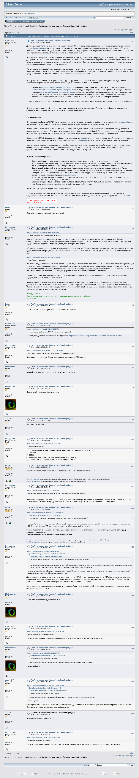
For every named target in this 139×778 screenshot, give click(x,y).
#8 (133, 387)
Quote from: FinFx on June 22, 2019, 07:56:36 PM (43, 490)
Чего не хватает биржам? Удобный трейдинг (68, 26)
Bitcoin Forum (9, 26)
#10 (132, 439)
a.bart (7, 40)
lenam (7, 207)
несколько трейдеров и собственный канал (57, 92)
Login (28, 21)
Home (10, 21)
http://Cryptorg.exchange (34, 481)
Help (16, 21)
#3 (133, 228)
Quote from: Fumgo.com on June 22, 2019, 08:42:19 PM (45, 512)
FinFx (7, 465)
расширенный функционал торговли (55, 87)
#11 (132, 466)
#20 (132, 733)
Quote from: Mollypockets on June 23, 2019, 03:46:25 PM (45, 685)
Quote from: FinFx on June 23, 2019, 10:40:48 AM (43, 551)
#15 (132, 595)
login (25, 13)
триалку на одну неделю (78, 140)
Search (22, 21)
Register (35, 21)
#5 (133, 325)
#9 (133, 420)
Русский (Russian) (30, 26)
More (41, 21)
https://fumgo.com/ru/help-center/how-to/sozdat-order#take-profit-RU (96, 336)
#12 (132, 486)
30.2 (30, 18)
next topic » (129, 30)
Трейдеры (43, 26)
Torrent (35, 18)
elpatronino (10, 367)
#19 (132, 713)
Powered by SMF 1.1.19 (57, 774)
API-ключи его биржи (123, 122)
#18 (132, 681)
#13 (132, 508)
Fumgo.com (125, 196)
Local (19, 26)
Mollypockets (10, 386)
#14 (132, 547)
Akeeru (8, 419)
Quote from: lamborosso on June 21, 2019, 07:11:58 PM (45, 350)
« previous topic (118, 30)
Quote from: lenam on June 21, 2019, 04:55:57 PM (43, 329)
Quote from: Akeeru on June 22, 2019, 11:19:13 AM (43, 444)
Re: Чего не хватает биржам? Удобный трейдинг (52, 207)
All (18, 33)
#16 (132, 627)
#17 (132, 649)
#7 (133, 367)
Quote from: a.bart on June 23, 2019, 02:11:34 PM (43, 653)
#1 (133, 41)
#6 (133, 346)
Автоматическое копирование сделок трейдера (51, 90)
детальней (71, 175)
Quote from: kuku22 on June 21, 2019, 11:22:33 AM (43, 257)
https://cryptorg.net (32, 479)
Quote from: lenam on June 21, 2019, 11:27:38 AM (43, 232)
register (31, 13)
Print (131, 32)
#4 (133, 305)
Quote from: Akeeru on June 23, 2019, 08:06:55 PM (43, 737)
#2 (133, 208)
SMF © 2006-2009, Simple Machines (78, 774)
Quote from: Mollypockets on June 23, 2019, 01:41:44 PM (45, 631)
